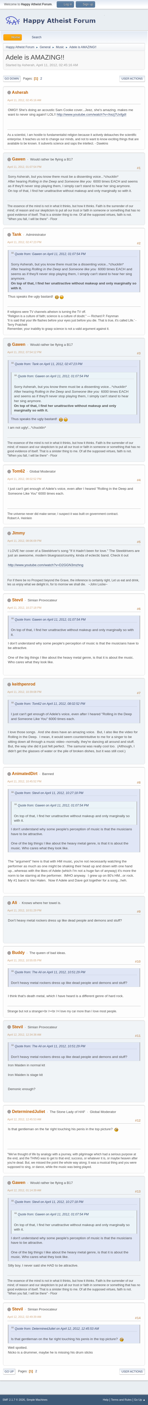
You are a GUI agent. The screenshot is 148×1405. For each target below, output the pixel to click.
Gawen (18, 159)
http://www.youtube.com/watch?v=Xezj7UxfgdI (91, 114)
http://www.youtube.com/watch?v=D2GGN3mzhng (45, 565)
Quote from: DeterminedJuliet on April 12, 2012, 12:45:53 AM (57, 1328)
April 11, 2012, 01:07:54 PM (24, 166)
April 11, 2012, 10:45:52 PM (24, 781)
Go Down (12, 78)
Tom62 (18, 471)
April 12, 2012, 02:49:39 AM (24, 1316)
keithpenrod (23, 684)
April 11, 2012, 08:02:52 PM (24, 478)
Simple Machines (36, 1399)
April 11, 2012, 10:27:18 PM (24, 607)
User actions (132, 78)
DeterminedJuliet (28, 1111)
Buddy (18, 952)
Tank (16, 234)
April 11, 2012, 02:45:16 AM (24, 100)
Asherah (20, 92)
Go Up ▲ (139, 1399)
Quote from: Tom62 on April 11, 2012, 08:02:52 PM (50, 704)
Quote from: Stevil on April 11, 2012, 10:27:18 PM (49, 793)
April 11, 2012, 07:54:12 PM (24, 352)
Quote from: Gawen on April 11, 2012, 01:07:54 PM (50, 254)
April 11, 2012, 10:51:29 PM (24, 910)
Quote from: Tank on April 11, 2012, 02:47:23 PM (48, 364)
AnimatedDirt (24, 773)
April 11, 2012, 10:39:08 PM (24, 691)
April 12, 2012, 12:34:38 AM (24, 1034)
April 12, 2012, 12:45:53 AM (24, 1119)
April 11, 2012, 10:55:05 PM (24, 960)
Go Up (9, 1371)
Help (106, 1399)
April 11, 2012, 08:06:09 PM (24, 540)
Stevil (17, 600)
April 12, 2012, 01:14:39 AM (24, 1190)
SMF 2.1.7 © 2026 (14, 1399)
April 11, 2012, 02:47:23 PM (24, 242)
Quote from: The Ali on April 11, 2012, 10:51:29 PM (50, 972)
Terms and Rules (121, 1399)
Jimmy (18, 533)
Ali (14, 902)
